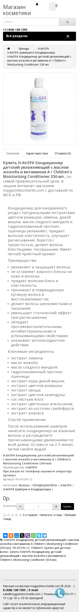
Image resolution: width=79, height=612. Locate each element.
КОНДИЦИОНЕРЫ (45, 485)
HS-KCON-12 (21, 548)
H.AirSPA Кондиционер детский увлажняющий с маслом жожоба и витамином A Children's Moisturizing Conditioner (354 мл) (39, 544)
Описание (12, 153)
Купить (67, 506)
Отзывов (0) (63, 153)
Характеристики (37, 153)
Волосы (24, 485)
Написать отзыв (51, 515)
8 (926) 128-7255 (14, 590)
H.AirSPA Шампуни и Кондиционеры (27, 489)
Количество (10, 506)
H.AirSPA (31, 467)
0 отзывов (30, 515)
